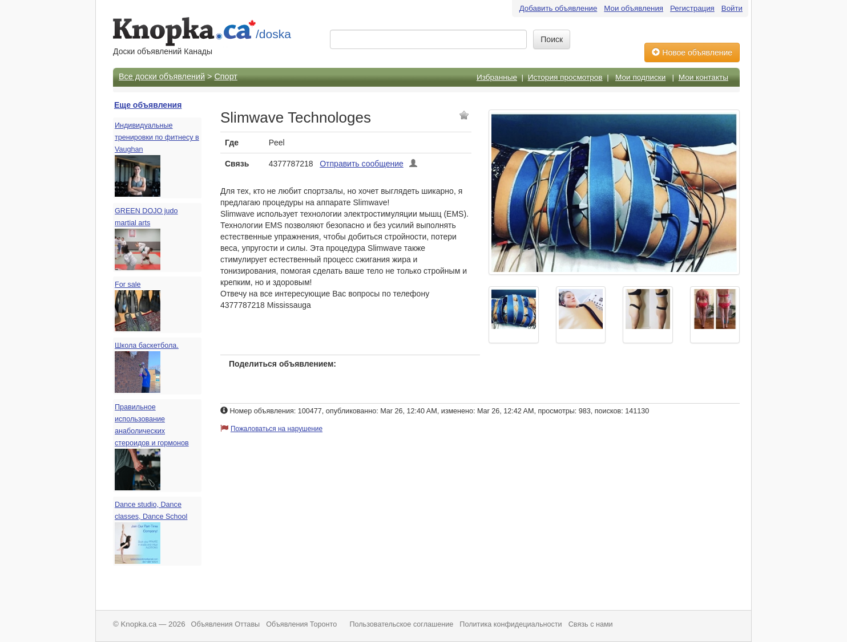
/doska (273, 33)
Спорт (225, 76)
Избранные (497, 77)
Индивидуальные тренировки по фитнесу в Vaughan (157, 137)
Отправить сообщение (362, 163)
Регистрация (692, 8)
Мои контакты (703, 77)
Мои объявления (633, 8)
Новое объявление (692, 52)
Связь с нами (590, 624)
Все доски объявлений (162, 76)
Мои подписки (640, 77)
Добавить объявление (558, 8)
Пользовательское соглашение (401, 624)
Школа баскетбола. (147, 346)
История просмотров (565, 77)
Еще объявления (148, 104)
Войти (732, 8)
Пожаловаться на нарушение (276, 429)
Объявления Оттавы (225, 624)
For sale (128, 285)
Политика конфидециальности (510, 624)
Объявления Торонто (301, 624)
